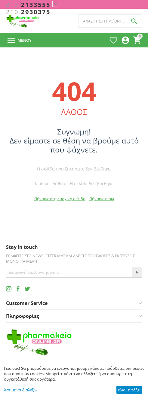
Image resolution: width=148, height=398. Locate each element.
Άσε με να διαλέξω (20, 390)
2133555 (28, 4)
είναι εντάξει (129, 390)
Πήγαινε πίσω (101, 198)
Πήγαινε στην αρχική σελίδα (59, 198)
